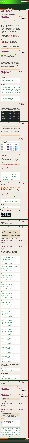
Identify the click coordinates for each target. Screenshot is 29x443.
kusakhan (7, 104)
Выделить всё (4, 273)
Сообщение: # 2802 (3, 168)
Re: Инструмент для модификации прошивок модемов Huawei (6, 17)
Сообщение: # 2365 (3, 52)
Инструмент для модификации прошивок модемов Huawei (11, 8)
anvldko (21, 10)
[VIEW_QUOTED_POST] (7, 126)
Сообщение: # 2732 (3, 155)
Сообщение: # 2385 (3, 104)
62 (23, 104)
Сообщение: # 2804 (3, 194)
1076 (23, 11)
